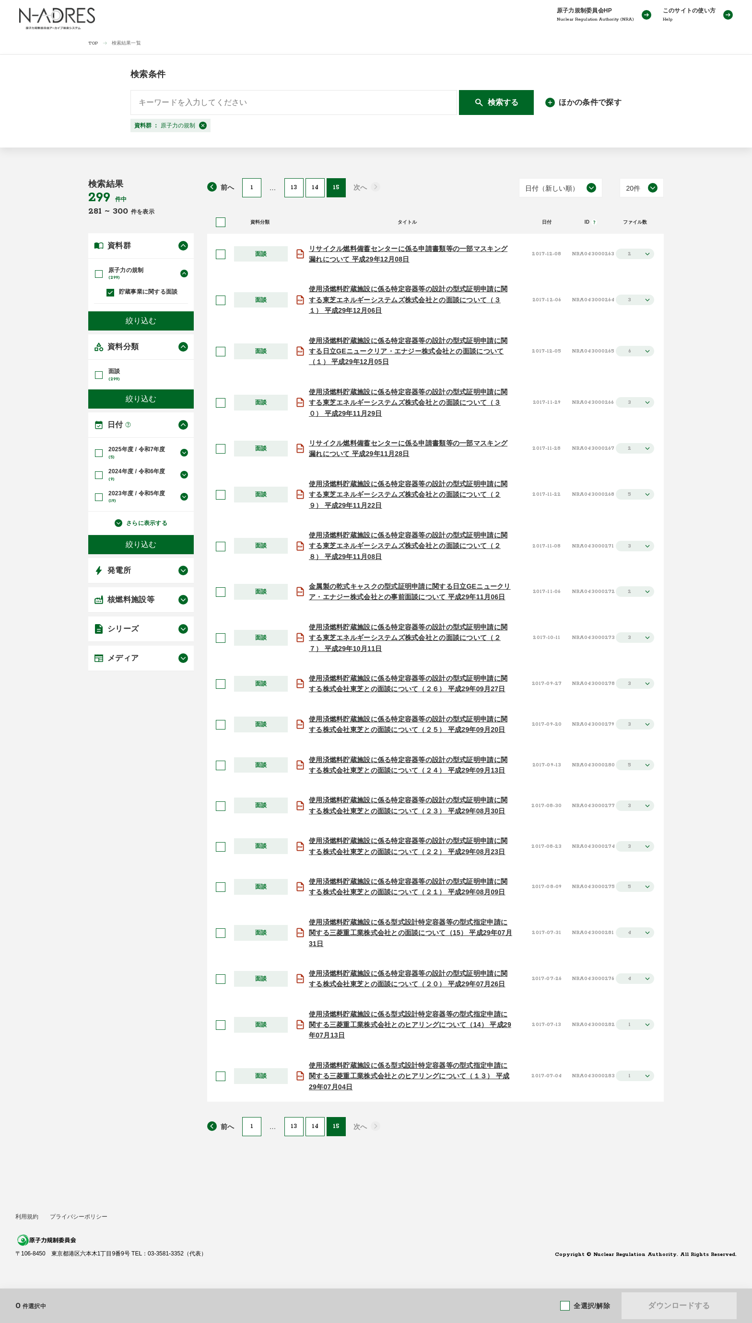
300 (122, 211)
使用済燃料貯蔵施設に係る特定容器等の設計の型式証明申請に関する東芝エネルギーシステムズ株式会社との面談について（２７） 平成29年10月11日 (408, 637)
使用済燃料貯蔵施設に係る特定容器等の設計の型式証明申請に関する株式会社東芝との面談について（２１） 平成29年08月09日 (408, 887)
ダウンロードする (679, 1305)
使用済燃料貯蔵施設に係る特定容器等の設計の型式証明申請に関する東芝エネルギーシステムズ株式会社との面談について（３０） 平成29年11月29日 (408, 402)
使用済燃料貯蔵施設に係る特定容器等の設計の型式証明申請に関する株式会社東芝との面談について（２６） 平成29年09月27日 (408, 683)
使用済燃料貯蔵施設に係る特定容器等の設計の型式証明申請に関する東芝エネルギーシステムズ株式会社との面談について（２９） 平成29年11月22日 (408, 494)
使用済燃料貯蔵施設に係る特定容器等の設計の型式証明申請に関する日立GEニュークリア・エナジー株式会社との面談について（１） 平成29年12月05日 (408, 351)
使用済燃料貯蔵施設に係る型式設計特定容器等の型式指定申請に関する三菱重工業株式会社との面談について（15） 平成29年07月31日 (410, 932)
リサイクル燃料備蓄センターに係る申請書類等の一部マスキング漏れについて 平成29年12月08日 (408, 254)
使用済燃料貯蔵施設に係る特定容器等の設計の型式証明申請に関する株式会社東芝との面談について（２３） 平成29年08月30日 (408, 805)
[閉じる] (203, 125)
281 (96, 211)
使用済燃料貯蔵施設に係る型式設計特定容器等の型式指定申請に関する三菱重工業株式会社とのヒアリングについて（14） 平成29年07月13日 (410, 1024)
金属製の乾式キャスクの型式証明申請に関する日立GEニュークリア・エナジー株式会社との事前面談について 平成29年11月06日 (410, 591)
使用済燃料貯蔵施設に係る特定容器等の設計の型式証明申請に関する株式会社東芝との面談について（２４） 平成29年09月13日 (408, 765)
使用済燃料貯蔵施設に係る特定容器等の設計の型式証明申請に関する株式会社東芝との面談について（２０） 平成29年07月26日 (408, 978)
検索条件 (147, 74)
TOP (93, 43)
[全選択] (220, 222)
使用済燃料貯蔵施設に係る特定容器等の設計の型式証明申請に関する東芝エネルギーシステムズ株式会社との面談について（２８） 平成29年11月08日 (408, 545)
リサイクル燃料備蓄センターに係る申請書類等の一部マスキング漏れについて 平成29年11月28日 (408, 448)
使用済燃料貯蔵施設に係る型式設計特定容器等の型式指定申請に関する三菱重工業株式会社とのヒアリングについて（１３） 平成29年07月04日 (409, 1076)
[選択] (220, 254)
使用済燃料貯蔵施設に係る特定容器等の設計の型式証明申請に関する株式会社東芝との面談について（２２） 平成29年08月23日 (408, 846)
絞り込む (141, 317)
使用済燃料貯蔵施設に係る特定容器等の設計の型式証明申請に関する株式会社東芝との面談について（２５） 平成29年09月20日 (408, 724)
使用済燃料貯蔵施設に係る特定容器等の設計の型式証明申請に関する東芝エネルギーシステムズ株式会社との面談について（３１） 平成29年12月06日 (408, 299)
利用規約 (26, 1216)
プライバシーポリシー (78, 1216)
